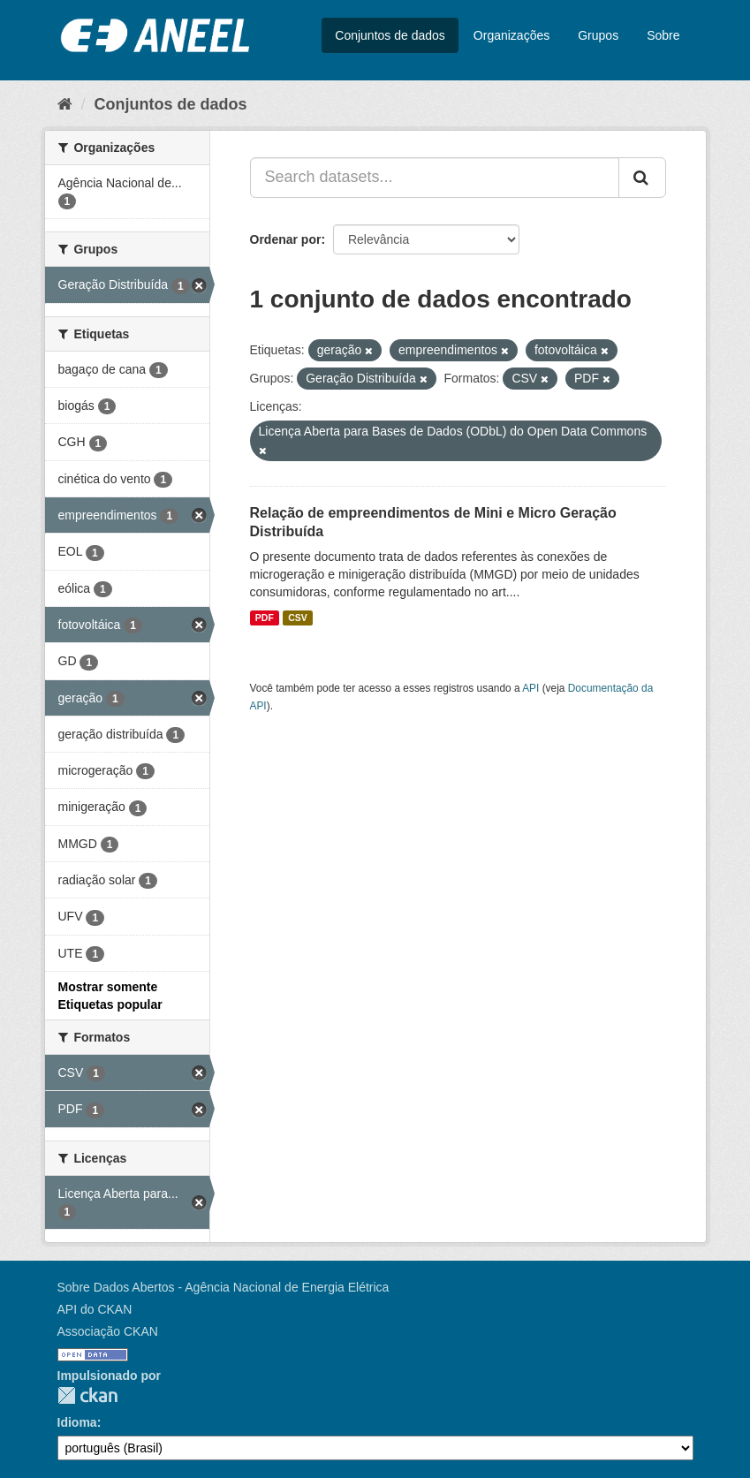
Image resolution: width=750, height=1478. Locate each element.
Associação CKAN (107, 1331)
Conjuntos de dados (390, 35)
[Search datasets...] (434, 177)
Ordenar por (286, 239)
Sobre (663, 35)
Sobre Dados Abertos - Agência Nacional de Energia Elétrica (223, 1287)
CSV (297, 617)
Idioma (77, 1422)
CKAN (87, 1395)
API (530, 688)
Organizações (511, 35)
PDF (264, 617)
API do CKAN (95, 1309)
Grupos (598, 35)
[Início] (64, 104)
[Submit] (642, 177)
